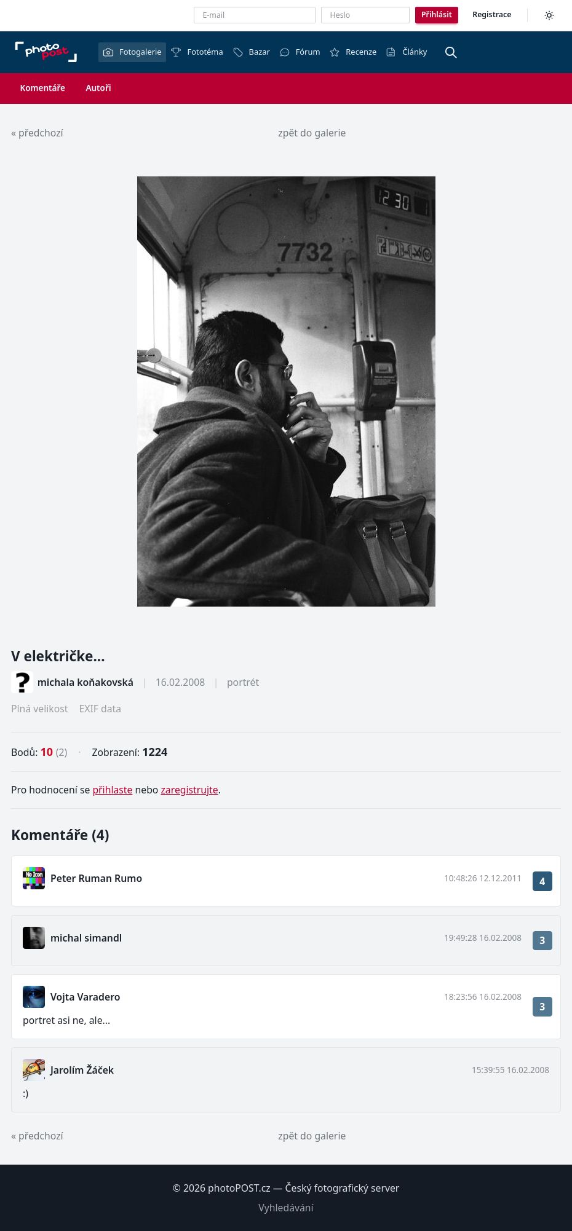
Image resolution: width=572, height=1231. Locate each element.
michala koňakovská (85, 682)
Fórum (299, 52)
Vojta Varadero (85, 997)
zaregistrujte (189, 789)
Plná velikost (39, 708)
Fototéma (196, 52)
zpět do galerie (312, 133)
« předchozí (37, 133)
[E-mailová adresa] (255, 15)
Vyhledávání (285, 1207)
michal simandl (86, 938)
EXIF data (100, 708)
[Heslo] (365, 15)
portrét (243, 682)
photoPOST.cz (239, 1188)
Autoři (98, 87)
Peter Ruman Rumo (96, 878)
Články (406, 52)
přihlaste (112, 789)
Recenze (352, 52)
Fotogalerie (132, 52)
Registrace (491, 14)
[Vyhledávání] (451, 52)
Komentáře (42, 87)
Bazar (251, 52)
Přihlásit (436, 14)
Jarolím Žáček (82, 1070)
